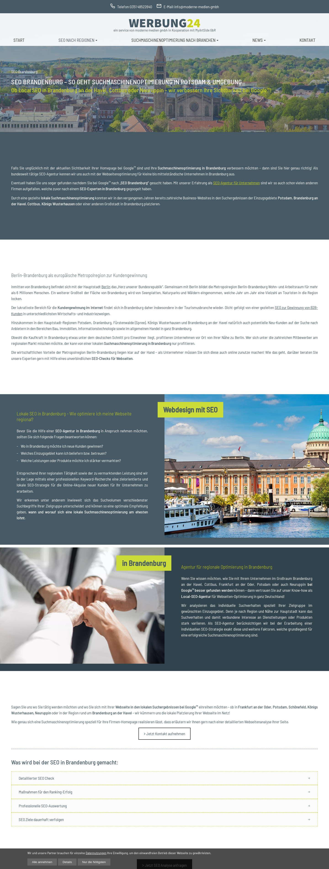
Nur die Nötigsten (94, 862)
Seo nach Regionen (76, 40)
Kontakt (308, 40)
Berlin (105, 286)
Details (67, 862)
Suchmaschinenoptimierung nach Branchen (173, 40)
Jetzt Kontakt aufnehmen (165, 733)
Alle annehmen (42, 862)
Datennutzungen (96, 853)
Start (19, 40)
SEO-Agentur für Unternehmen (236, 182)
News (257, 40)
